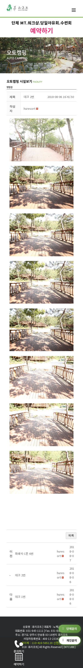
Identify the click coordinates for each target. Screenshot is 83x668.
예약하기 (41, 30)
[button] (29, 108)
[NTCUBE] (70, 647)
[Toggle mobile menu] (74, 10)
